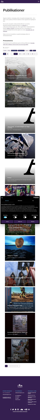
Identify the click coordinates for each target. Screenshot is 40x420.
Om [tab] (33, 200)
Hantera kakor (17, 399)
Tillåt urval (20, 221)
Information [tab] (20, 200)
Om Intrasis (17, 396)
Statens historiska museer (20, 411)
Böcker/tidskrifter (14, 50)
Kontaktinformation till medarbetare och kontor (7, 397)
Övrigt (34, 50)
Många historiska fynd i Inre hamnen (32, 399)
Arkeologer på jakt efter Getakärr (32, 393)
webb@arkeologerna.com (19, 392)
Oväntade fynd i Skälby (32, 404)
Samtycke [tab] (7, 200)
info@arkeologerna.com (7, 394)
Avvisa (7, 221)
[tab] (20, 54)
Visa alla (5, 50)
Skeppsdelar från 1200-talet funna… (32, 397)
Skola (31, 50)
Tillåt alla (32, 221)
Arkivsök (24, 25)
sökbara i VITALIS (10, 28)
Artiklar (9, 50)
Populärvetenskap (21, 50)
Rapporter (27, 50)
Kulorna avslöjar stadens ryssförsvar (32, 402)
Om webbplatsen (18, 395)
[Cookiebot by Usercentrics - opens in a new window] (34, 197)
